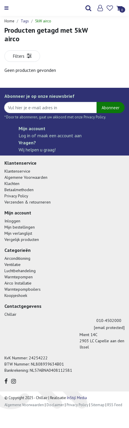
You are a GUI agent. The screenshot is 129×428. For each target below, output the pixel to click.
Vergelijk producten (21, 239)
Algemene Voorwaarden (25, 177)
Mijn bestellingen (19, 227)
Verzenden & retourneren (27, 202)
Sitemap (98, 404)
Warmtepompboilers (22, 289)
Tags (25, 21)
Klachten (11, 183)
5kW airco (43, 21)
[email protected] (109, 327)
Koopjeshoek (15, 295)
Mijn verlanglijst (18, 233)
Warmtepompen (18, 277)
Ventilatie (12, 264)
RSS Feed (114, 404)
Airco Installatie (18, 283)
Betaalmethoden (19, 189)
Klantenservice (17, 171)
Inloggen (12, 221)
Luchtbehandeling (20, 270)
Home (9, 21)
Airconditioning (17, 258)
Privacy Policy (16, 196)
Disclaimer (55, 404)
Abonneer (111, 107)
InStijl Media (76, 397)
